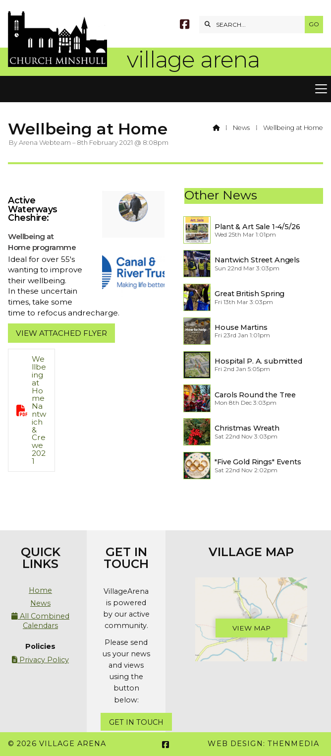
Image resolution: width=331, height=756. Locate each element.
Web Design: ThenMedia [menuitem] (263, 743)
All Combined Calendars (40, 621)
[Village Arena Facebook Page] (184, 25)
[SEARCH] (254, 24)
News (241, 127)
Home (40, 590)
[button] (165, 89)
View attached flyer (61, 333)
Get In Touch (136, 722)
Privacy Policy (40, 659)
